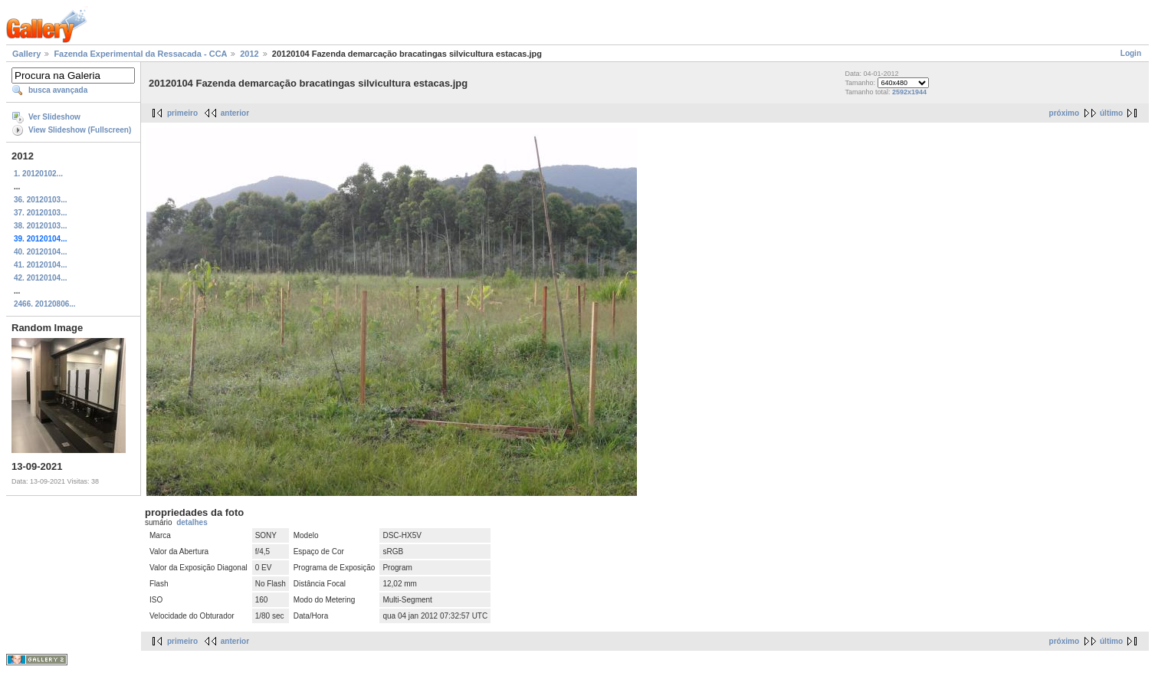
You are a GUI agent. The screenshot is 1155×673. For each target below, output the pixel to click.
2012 (249, 53)
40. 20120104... (40, 252)
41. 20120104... (40, 265)
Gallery (26, 53)
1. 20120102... (38, 173)
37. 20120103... (40, 212)
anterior (235, 113)
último (1111, 113)
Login (1131, 53)
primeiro (182, 113)
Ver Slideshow (54, 117)
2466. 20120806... (45, 304)
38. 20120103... (40, 226)
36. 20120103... (40, 199)
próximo (1064, 113)
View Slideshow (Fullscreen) (79, 130)
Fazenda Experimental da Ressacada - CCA (140, 53)
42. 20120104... (40, 278)
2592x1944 (909, 92)
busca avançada (57, 90)
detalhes (192, 522)
